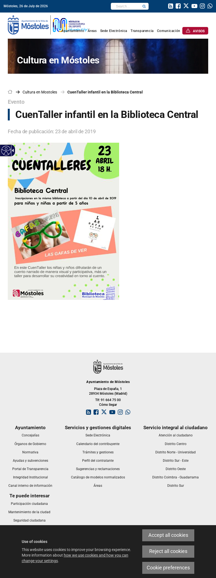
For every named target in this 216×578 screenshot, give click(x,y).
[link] (170, 6)
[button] (144, 6)
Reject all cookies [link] (168, 551)
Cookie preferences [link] (168, 567)
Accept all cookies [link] (168, 535)
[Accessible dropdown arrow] (12, 150)
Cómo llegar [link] (108, 405)
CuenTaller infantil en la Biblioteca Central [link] (105, 92)
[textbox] (125, 6)
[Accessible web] (6, 150)
